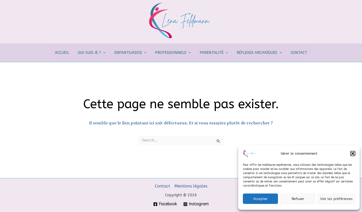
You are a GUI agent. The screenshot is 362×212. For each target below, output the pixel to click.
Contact (162, 186)
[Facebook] (165, 204)
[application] (106, 52)
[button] (352, 153)
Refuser (298, 199)
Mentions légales (190, 186)
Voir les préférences (336, 199)
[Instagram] (196, 204)
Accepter (260, 199)
